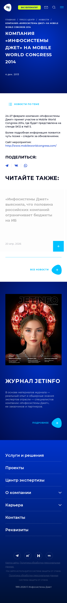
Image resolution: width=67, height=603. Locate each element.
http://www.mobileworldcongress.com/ (30, 145)
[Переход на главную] (9, 7)
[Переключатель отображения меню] (62, 7)
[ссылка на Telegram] (17, 555)
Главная (10, 20)
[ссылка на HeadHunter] (49, 555)
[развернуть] (49, 492)
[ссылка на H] (38, 555)
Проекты (14, 467)
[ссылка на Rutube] (27, 555)
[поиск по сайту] (54, 7)
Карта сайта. (12, 562)
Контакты (15, 517)
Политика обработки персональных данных (33, 575)
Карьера (14, 505)
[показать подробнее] (46, 270)
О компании (18, 492)
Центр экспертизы (24, 480)
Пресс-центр (27, 20)
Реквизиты (16, 529)
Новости (44, 20)
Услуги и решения (24, 455)
